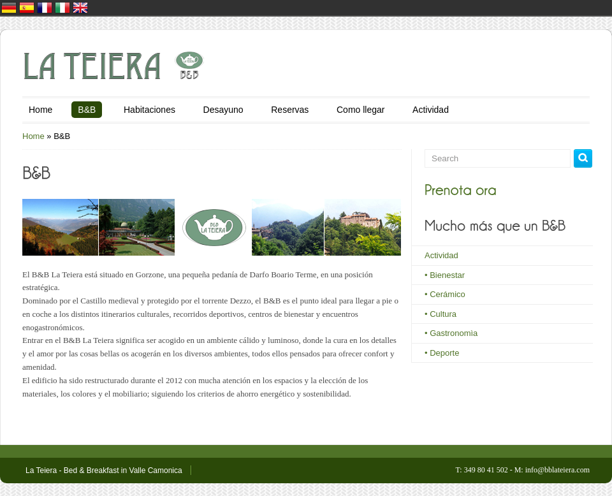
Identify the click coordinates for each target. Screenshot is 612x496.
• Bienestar (445, 275)
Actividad (430, 110)
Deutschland (9, 7)
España (26, 7)
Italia (62, 7)
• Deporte (442, 353)
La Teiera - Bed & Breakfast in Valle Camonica (104, 470)
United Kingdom (80, 7)
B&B (87, 110)
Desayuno (223, 110)
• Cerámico (445, 294)
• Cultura (440, 314)
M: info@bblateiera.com (552, 469)
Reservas (290, 110)
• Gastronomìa (451, 333)
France (44, 7)
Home (40, 110)
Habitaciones (149, 110)
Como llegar (360, 110)
